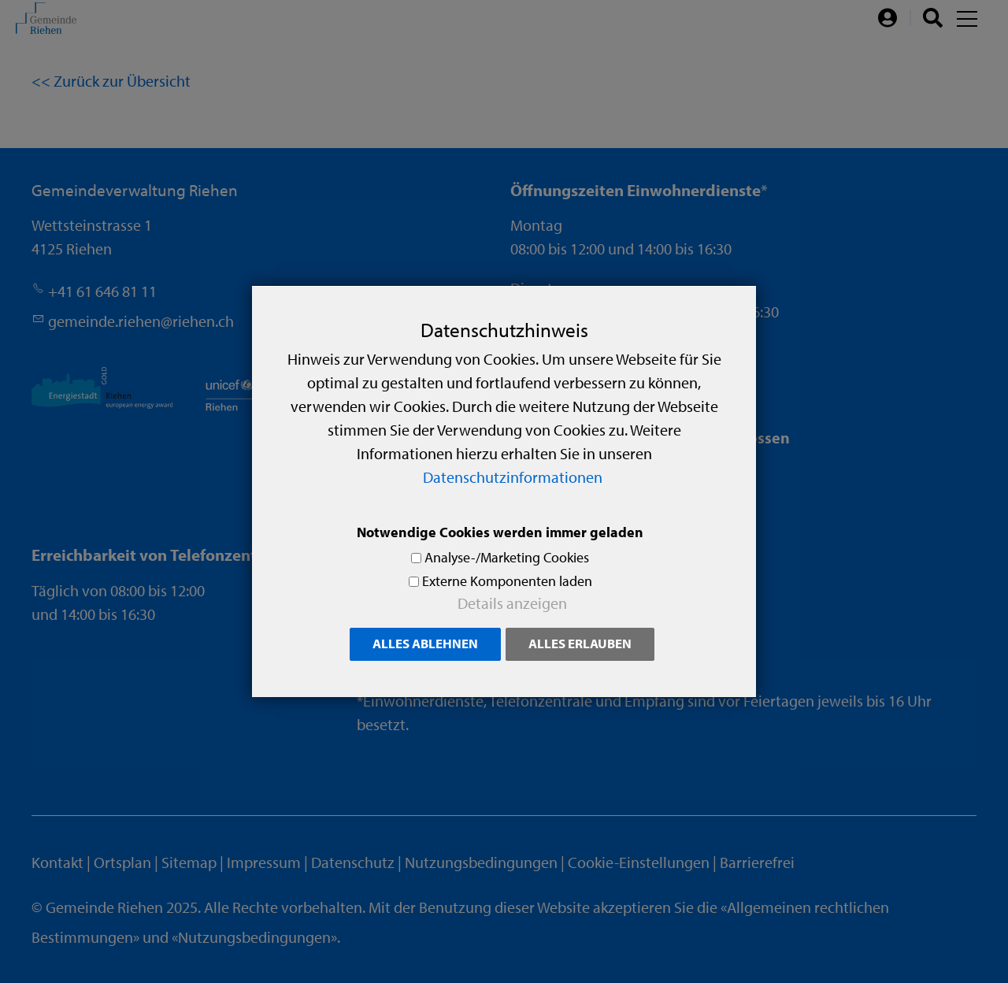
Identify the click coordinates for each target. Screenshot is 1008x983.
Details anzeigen (512, 603)
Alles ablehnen (425, 643)
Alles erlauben (580, 643)
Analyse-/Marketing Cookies (506, 557)
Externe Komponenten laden (507, 581)
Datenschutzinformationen (512, 477)
